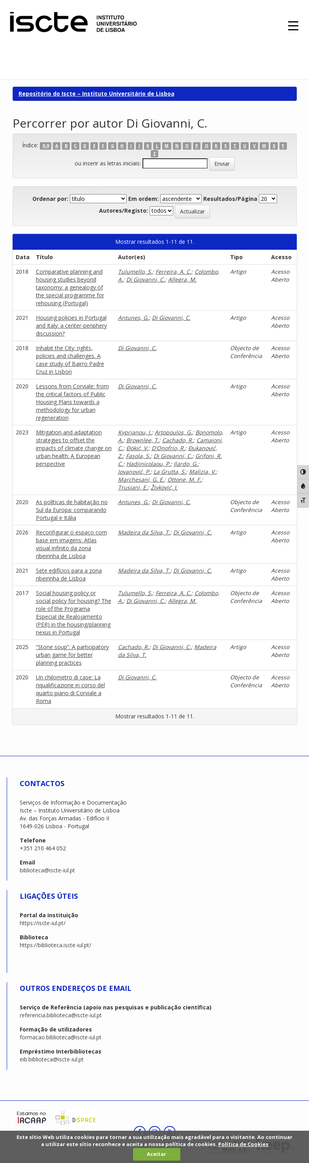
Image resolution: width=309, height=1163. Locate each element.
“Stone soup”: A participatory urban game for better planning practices (72, 654)
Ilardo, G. (186, 463)
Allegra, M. (182, 279)
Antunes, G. (133, 317)
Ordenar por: (50, 198)
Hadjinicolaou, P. (148, 463)
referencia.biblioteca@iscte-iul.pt (61, 1015)
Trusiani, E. (133, 487)
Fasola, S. (138, 456)
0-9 (46, 145)
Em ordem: (143, 198)
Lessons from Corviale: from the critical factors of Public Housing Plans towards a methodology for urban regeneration (72, 401)
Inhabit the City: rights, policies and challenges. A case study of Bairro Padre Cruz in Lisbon (70, 359)
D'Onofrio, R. (168, 448)
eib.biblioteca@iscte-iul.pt (52, 1059)
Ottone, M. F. (184, 479)
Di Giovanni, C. (145, 279)
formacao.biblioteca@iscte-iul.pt (60, 1037)
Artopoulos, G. (173, 432)
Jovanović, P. (134, 471)
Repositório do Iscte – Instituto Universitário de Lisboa (96, 93)
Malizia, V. (202, 471)
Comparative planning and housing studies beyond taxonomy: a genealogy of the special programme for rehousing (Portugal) (70, 287)
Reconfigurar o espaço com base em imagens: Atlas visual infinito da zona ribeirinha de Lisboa (71, 544)
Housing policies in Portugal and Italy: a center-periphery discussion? (71, 325)
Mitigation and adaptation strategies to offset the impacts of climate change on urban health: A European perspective (74, 447)
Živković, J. (164, 487)
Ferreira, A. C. (173, 271)
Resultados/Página (230, 198)
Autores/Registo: (123, 210)
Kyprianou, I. (135, 432)
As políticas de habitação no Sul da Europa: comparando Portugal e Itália (72, 509)
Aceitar (156, 1153)
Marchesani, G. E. (141, 479)
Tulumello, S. (135, 271)
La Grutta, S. (170, 471)
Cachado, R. (177, 440)
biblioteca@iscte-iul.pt (47, 870)
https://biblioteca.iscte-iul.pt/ (55, 945)
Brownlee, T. (142, 440)
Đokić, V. (137, 448)
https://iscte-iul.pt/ (43, 923)
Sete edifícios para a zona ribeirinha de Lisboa (69, 574)
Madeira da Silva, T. (144, 532)
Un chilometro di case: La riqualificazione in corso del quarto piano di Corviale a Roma (70, 689)
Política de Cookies (243, 1144)
